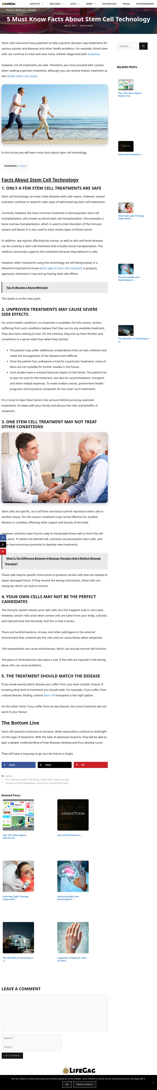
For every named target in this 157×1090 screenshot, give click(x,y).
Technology (109, 3)
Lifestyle (38, 4)
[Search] (143, 46)
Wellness (58, 4)
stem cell (49, 695)
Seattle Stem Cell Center (21, 76)
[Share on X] (55, 765)
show (22, 165)
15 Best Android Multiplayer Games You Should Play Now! (36, 783)
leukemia (93, 54)
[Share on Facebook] (19, 765)
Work (92, 4)
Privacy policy (85, 1084)
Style (76, 4)
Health (32, 10)
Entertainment (145, 3)
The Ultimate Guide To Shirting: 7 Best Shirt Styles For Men (37, 779)
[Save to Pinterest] (91, 765)
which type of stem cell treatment (60, 268)
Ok (67, 1084)
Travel (126, 3)
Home (9, 10)
